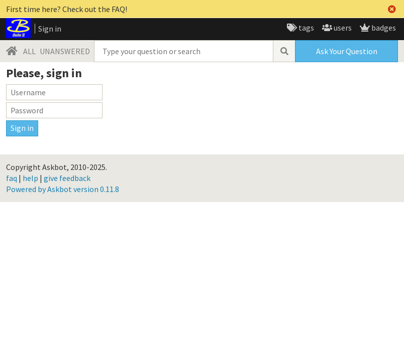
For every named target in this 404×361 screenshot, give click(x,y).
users (342, 28)
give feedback (67, 178)
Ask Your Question (346, 51)
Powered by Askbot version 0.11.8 (62, 189)
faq (11, 178)
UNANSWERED (65, 51)
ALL (29, 51)
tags (305, 28)
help (30, 178)
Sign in (49, 29)
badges (383, 28)
